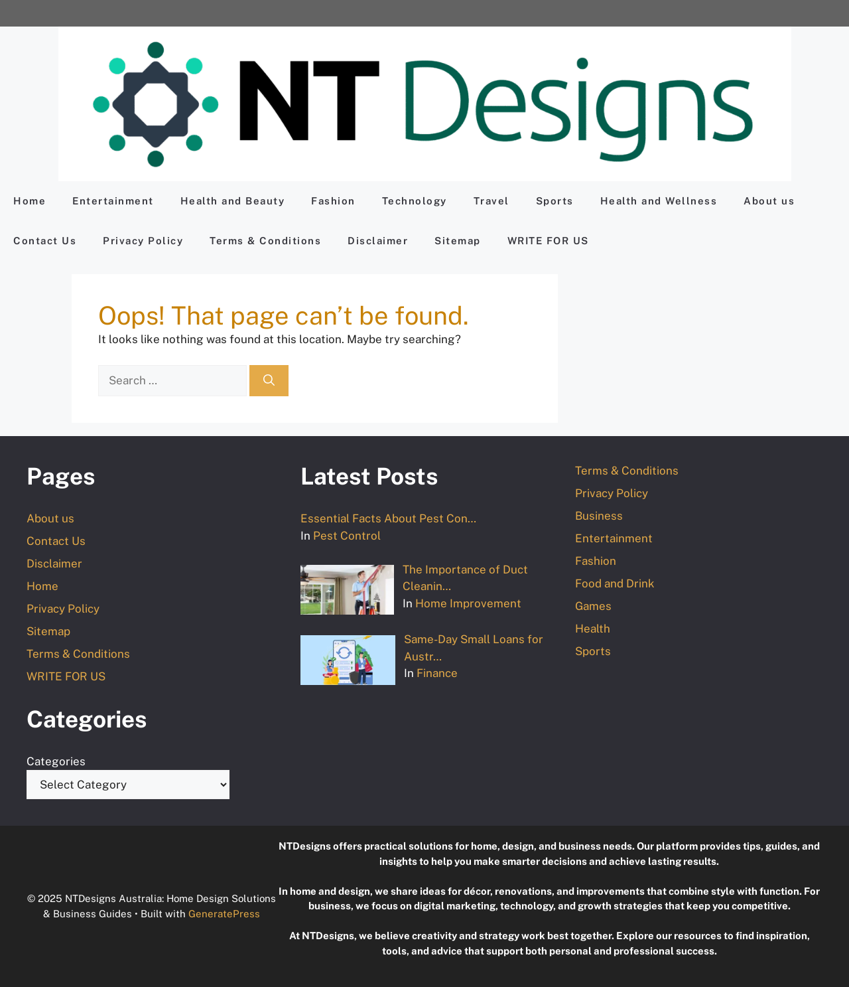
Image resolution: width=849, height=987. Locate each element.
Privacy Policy (143, 240)
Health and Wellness (659, 200)
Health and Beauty (232, 200)
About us (769, 200)
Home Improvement (468, 603)
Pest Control (347, 535)
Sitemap (457, 240)
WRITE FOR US (548, 240)
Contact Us (44, 240)
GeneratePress (224, 913)
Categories (56, 761)
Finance (437, 673)
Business (599, 515)
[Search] (269, 381)
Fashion (333, 200)
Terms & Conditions (265, 240)
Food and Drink (615, 583)
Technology (414, 200)
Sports (555, 200)
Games (593, 606)
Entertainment (113, 200)
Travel (491, 200)
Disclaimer (378, 240)
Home (29, 200)
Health (592, 628)
